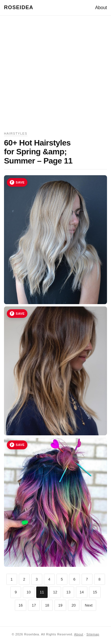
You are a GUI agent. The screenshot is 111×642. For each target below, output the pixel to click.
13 (68, 592)
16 (21, 605)
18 (47, 605)
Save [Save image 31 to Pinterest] (20, 182)
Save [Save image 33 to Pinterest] (20, 444)
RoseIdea (18, 7)
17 (34, 605)
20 (74, 605)
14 (82, 592)
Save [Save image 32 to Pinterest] (20, 313)
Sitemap (92, 634)
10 (29, 592)
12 (55, 592)
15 (95, 592)
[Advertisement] (55, 75)
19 (60, 605)
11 (42, 592)
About (101, 7)
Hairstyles (15, 133)
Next (88, 605)
